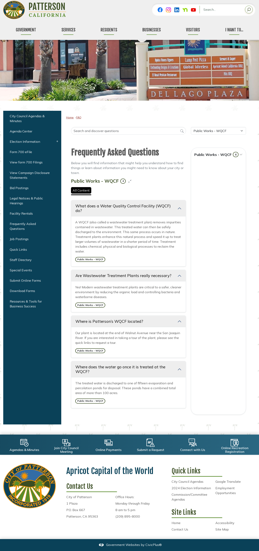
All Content (81, 190)
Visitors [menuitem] (193, 29)
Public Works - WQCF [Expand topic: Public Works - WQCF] (216, 154)
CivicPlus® (153, 545)
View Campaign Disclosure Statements (30, 175)
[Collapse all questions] (129, 181)
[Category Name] (218, 131)
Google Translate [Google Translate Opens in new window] (228, 482)
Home (70, 117)
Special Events (21, 270)
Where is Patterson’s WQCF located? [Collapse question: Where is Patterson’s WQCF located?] (109, 321)
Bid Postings (19, 188)
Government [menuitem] (26, 29)
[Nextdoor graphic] (185, 9)
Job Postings (19, 239)
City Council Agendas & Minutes (27, 118)
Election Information (25, 142)
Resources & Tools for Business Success (26, 303)
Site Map (222, 529)
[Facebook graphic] (160, 9)
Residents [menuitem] (109, 29)
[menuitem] (32, 118)
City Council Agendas (187, 482)
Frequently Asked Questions (23, 226)
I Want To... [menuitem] (234, 29)
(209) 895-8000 (127, 516)
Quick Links (18, 249)
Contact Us (180, 529)
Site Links (184, 512)
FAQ (78, 117)
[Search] (182, 130)
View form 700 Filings (26, 162)
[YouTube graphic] (193, 9)
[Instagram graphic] (168, 9)
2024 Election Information (191, 488)
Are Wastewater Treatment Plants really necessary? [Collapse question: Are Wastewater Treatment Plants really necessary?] (123, 275)
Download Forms (22, 291)
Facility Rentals (21, 213)
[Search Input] (128, 131)
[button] (249, 10)
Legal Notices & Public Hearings (26, 200)
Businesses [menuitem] (151, 29)
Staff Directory (21, 260)
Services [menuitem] (68, 29)
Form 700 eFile (21, 152)
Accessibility (224, 523)
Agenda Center (21, 131)
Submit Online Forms (25, 280)
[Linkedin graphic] (176, 9)
